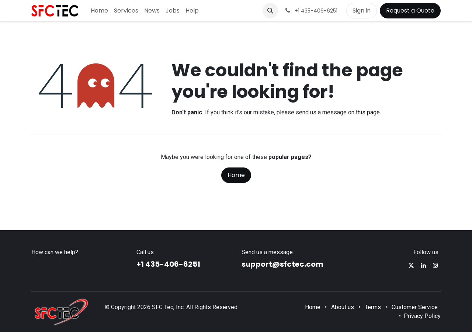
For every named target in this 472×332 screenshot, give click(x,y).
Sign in (362, 10)
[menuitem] (99, 10)
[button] (270, 10)
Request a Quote (410, 10)
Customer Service (415, 307)
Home (236, 175)
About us (342, 307)
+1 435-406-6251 (168, 264)
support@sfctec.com (282, 264)
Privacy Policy (422, 315)
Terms (373, 307)
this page (368, 112)
